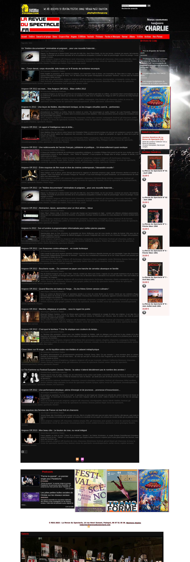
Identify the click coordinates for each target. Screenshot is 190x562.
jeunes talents (124, 342)
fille (79, 377)
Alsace (47, 326)
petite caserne (76, 239)
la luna (113, 395)
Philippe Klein (106, 149)
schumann (114, 343)
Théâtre (32, 36)
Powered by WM (105, 480)
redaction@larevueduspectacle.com (95, 478)
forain (48, 149)
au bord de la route (51, 359)
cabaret (93, 326)
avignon (61, 359)
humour (63, 149)
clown (84, 237)
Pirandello (57, 114)
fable (134, 148)
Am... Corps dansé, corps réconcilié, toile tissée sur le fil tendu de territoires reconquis (62, 66)
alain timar (48, 308)
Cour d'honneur (89, 218)
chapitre (93, 308)
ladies (63, 239)
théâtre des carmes (111, 292)
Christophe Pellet (73, 128)
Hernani (127, 165)
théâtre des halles (124, 310)
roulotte (56, 151)
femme (109, 237)
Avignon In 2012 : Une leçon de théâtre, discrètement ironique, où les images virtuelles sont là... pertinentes (73, 102)
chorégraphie (96, 76)
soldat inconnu (71, 379)
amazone (48, 237)
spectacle (108, 58)
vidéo (56, 79)
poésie (81, 202)
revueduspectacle (93, 58)
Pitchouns (99, 36)
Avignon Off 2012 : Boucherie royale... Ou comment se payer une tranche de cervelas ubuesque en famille (72, 245)
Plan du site (83, 480)
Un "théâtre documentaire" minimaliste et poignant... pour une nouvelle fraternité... (61, 48)
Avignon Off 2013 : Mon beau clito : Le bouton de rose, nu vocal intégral (56, 386)
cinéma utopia (72, 377)
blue (61, 200)
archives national (50, 342)
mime (78, 327)
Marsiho (43, 292)
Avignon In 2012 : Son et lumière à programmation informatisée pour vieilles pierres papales (65, 209)
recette (73, 274)
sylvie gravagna (90, 379)
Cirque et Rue (64, 36)
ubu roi (128, 257)
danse (117, 76)
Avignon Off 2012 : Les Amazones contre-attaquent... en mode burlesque (56, 227)
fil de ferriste (111, 200)
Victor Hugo (124, 167)
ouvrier (69, 58)
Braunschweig (64, 112)
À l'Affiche (82, 36)
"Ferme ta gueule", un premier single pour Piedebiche (55, 430)
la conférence (116, 128)
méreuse (63, 310)
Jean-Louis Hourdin (108, 57)
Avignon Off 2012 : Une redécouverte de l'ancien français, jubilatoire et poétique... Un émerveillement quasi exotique (77, 138)
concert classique (79, 342)
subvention (128, 78)
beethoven (61, 342)
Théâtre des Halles (130, 58)
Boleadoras (79, 76)
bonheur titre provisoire (76, 308)
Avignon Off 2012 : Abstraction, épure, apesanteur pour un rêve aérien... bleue (59, 192)
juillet (130, 57)
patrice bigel (65, 361)
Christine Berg (89, 165)
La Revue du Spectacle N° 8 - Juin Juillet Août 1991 (154, 305)
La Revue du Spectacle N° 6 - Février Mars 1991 (154, 252)
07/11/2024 (44, 435)
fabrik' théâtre (101, 359)
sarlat (79, 396)
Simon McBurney (120, 220)
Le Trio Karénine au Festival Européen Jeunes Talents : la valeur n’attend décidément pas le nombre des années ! (76, 333)
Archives (148, 36)
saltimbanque (64, 151)
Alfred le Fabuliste (51, 148)
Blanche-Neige (65, 273)
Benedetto (73, 290)
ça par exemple (84, 326)
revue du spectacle (79, 58)
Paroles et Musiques (112, 36)
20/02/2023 (44, 453)
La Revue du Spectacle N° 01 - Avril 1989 (154, 172)
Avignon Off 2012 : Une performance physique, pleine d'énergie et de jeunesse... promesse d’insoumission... (73, 351)
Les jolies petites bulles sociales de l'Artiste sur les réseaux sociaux (56, 448)
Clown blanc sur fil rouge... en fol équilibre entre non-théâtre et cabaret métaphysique (62, 315)
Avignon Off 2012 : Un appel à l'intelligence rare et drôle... (49, 120)
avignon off (69, 359)
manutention (124, 377)
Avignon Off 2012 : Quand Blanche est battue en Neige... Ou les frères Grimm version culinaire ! (67, 262)
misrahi (69, 310)
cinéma (96, 165)
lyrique (70, 343)
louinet (64, 58)
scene (108, 343)
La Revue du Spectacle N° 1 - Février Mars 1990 (154, 225)
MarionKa (74, 202)
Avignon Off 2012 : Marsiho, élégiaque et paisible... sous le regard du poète (57, 280)
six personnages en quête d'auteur (105, 114)
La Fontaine (76, 149)
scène (102, 58)
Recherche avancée (130, 8)
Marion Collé (66, 202)
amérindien (55, 76)
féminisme (82, 395)
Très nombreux (46, 60)
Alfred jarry (48, 255)
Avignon (74, 36)
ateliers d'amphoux (76, 148)
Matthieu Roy (60, 130)
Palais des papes (75, 220)
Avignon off (55, 57)
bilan (61, 93)
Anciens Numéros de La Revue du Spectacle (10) (152, 138)
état (121, 76)
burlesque (102, 148)
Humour (125, 36)
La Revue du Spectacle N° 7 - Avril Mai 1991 (154, 278)
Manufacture (50, 130)
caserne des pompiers (67, 165)
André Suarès (49, 290)
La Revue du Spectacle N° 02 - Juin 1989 (154, 198)
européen (89, 342)
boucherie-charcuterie (76, 255)
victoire (104, 379)
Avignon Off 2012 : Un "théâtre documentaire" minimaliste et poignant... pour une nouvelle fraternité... (70, 174)
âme (49, 76)
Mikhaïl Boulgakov (62, 220)
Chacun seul (64, 57)
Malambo (76, 78)
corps (112, 76)
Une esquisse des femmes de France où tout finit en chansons (51, 368)
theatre (120, 58)
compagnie (81, 57)
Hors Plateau (157, 36)
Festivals (90, 36)
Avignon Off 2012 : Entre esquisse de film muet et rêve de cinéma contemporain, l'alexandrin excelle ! (70, 156)
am (46, 76)
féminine (103, 237)
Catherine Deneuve (103, 326)
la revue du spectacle (53, 58)
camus (87, 308)
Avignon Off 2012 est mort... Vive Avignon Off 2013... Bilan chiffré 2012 (55, 85)
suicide (114, 58)
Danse (55, 36)
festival (87, 57)
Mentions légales (133, 476)
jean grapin (51, 257)
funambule (120, 200)
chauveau (72, 57)
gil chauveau (95, 57)
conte (124, 148)
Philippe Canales (71, 130)
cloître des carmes (84, 112)
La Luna (48, 78)
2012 (42, 57)
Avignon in (55, 112)
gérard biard (96, 395)
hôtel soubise (113, 342)
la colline (123, 112)
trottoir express (132, 239)
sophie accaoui (91, 396)
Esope (129, 148)
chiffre (74, 93)
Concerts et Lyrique (43, 36)
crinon (120, 255)
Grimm (123, 273)
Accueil (24, 36)
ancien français (63, 148)
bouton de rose (65, 395)
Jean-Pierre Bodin (121, 57)
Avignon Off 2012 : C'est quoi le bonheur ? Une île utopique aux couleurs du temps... (62, 298)
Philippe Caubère (53, 292)
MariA (82, 78)
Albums (132, 36)
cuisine (101, 273)
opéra (76, 343)
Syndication (95, 480)
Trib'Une (140, 36)
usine (54, 60)
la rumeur (51, 361)
